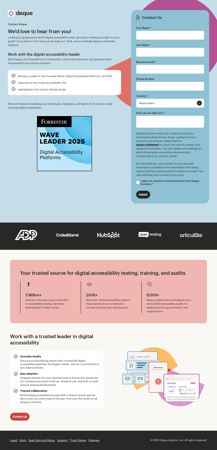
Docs (22, 440)
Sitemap (94, 440)
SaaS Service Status (41, 440)
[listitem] (64, 76)
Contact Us (20, 416)
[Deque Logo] (20, 13)
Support (62, 440)
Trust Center (78, 440)
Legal (13, 440)
